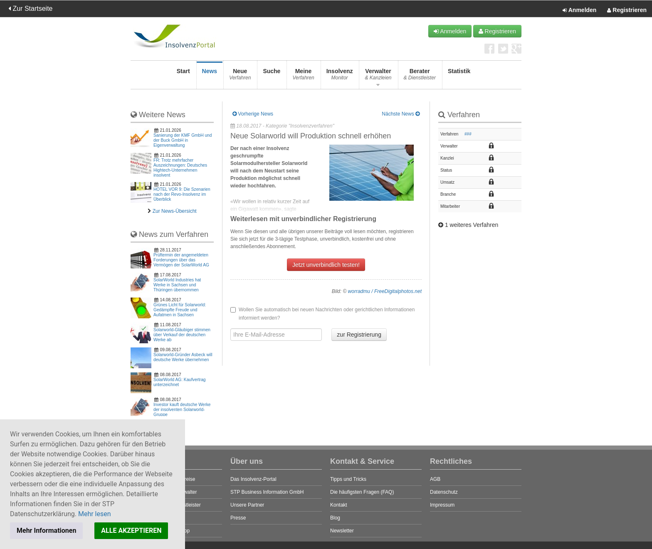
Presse (238, 518)
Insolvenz (339, 77)
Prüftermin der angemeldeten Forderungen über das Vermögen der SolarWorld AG (181, 260)
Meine (303, 77)
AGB (435, 479)
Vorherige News (252, 114)
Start (183, 77)
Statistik (459, 77)
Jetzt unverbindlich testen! (326, 264)
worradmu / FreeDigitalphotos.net (385, 291)
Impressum (442, 505)
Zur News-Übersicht (175, 211)
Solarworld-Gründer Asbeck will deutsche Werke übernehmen (182, 357)
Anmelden (579, 10)
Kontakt (338, 505)
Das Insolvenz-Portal (253, 479)
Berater (420, 77)
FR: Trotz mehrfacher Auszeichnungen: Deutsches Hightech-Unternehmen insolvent (180, 167)
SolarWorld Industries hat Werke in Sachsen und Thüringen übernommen (177, 285)
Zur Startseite (30, 8)
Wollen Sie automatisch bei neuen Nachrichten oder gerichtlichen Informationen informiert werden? (322, 314)
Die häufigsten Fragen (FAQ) (362, 492)
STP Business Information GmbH (267, 492)
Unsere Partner (247, 505)
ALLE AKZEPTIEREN (131, 530)
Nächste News (401, 114)
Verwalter (378, 77)
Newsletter (342, 531)
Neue (240, 77)
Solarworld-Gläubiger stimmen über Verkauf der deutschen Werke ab (181, 334)
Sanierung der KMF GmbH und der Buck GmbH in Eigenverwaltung (182, 140)
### (468, 134)
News (209, 77)
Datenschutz (444, 492)
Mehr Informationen (46, 530)
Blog (335, 518)
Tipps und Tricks (348, 479)
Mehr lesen (94, 514)
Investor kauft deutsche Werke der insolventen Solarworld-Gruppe (181, 409)
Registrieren (627, 10)
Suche (271, 77)
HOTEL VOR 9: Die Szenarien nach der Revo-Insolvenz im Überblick (181, 194)
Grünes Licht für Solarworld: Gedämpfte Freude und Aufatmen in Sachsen (179, 310)
